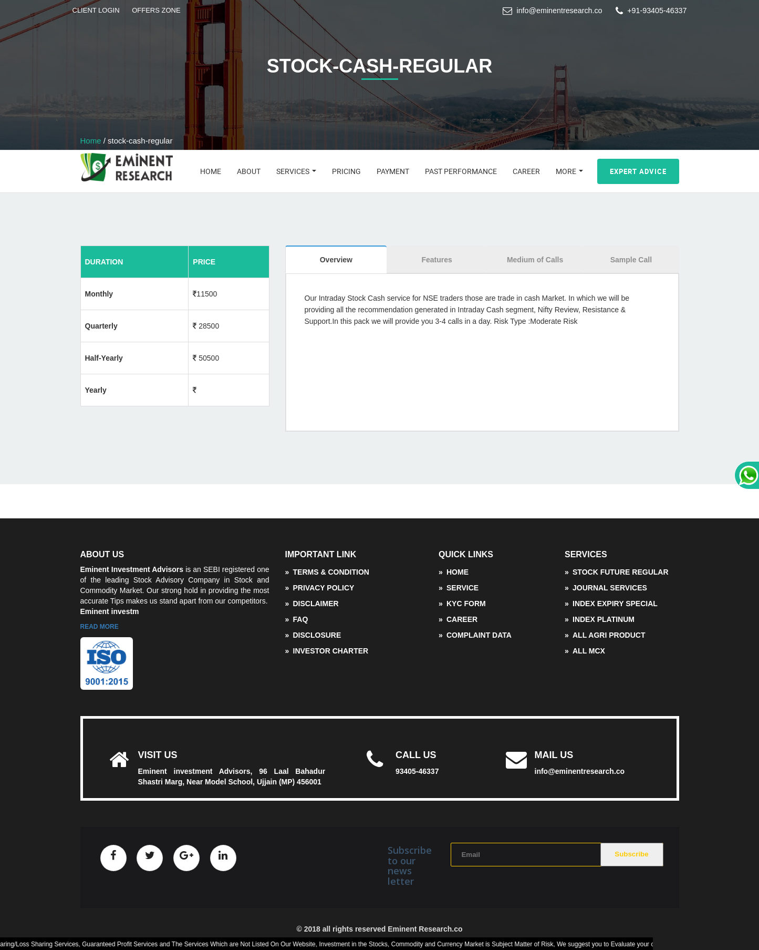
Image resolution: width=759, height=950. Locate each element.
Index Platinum (604, 619)
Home (90, 140)
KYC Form (466, 603)
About (249, 171)
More (569, 171)
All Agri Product (609, 635)
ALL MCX (589, 651)
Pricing (346, 171)
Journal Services (610, 588)
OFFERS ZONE (156, 10)
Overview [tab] (336, 260)
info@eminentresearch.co (559, 10)
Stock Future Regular (621, 572)
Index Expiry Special (615, 603)
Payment (393, 171)
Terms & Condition (331, 572)
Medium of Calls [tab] (535, 260)
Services (296, 171)
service (462, 588)
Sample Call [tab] (631, 260)
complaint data (479, 635)
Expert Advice (638, 171)
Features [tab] (436, 260)
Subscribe (631, 854)
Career (526, 171)
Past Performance (461, 171)
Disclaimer (316, 603)
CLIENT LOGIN (96, 10)
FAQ (300, 619)
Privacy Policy (324, 588)
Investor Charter (331, 651)
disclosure (317, 635)
